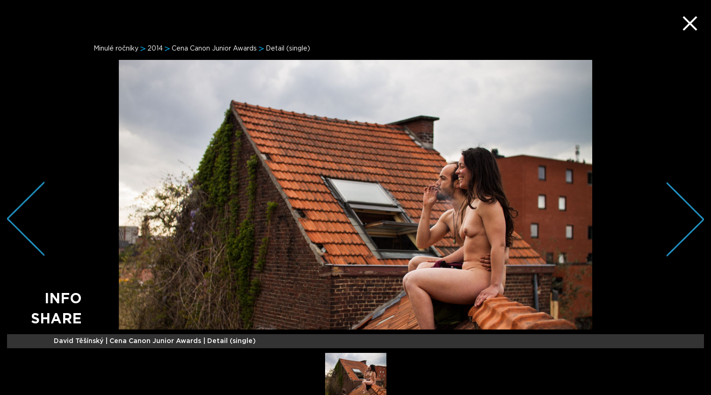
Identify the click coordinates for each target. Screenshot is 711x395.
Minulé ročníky (116, 48)
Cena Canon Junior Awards (214, 48)
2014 (155, 48)
